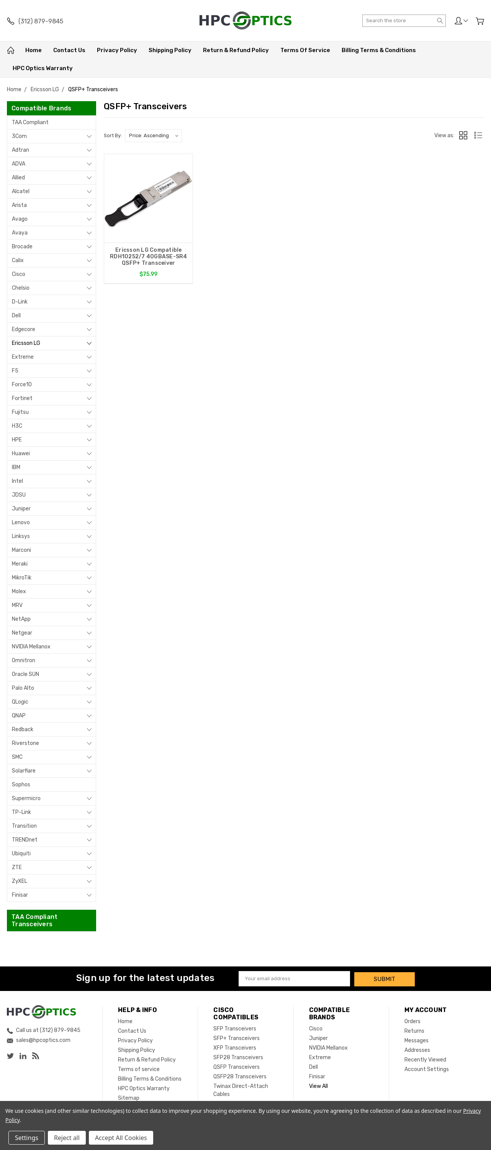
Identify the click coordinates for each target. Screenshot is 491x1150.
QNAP (19, 715)
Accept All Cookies (121, 1138)
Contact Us (69, 50)
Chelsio (20, 288)
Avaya (20, 233)
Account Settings (426, 1068)
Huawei (21, 453)
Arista (19, 205)
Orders (412, 1020)
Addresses (417, 1049)
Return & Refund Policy (236, 50)
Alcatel (20, 191)
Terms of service (305, 50)
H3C (17, 426)
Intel (17, 481)
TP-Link (21, 812)
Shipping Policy (170, 50)
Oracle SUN (25, 674)
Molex (19, 591)
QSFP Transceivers (236, 1066)
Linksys (21, 536)
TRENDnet (25, 840)
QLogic (20, 702)
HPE (17, 439)
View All (318, 1085)
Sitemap (128, 1097)
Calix (18, 260)
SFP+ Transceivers (236, 1037)
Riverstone (25, 743)
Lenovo (21, 522)
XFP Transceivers (234, 1046)
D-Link (20, 302)
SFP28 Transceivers (238, 1056)
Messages (416, 1039)
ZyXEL (19, 881)
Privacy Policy (117, 50)
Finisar (20, 895)
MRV (17, 605)
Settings (26, 1138)
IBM (16, 467)
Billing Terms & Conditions (379, 50)
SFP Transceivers (234, 1027)
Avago (20, 219)
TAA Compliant (30, 122)
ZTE (17, 867)
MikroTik (21, 577)
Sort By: (113, 135)
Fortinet (22, 398)
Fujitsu (20, 412)
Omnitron (23, 660)
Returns (414, 1030)
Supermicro (26, 798)
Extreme (23, 357)
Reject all (67, 1138)
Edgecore (23, 329)
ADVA (18, 164)
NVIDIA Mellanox (31, 646)
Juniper (21, 508)
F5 (15, 370)
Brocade (22, 246)
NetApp (21, 619)
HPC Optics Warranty (43, 68)
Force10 (22, 384)
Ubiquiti (21, 853)
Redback (22, 729)
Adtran (20, 150)
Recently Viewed (425, 1058)
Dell (16, 315)
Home (33, 50)
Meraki (20, 564)
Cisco (18, 274)
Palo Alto (23, 688)
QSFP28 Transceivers (240, 1075)
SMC (17, 757)
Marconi (21, 550)
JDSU (19, 495)
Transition (24, 826)
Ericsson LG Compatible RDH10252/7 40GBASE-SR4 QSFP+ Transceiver (148, 256)
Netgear (22, 633)
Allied (18, 177)
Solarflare (24, 771)
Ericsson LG (26, 343)
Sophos (21, 784)
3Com (19, 136)
